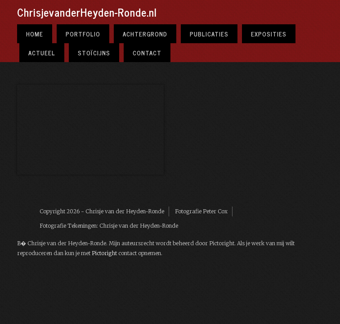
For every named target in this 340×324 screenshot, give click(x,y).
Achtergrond (145, 34)
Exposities (268, 34)
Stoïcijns (94, 53)
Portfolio (83, 34)
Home (34, 34)
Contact (147, 53)
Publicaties (209, 34)
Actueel (41, 53)
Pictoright (104, 253)
